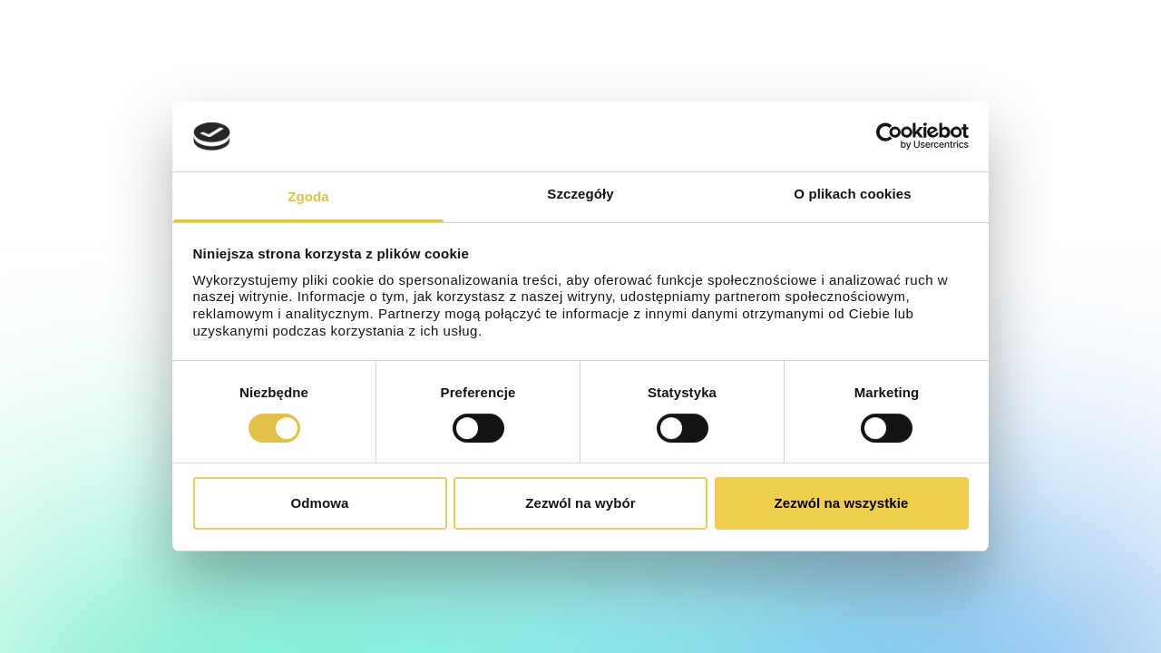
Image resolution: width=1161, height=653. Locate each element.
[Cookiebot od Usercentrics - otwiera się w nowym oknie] (889, 136)
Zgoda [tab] (308, 196)
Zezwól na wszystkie (842, 503)
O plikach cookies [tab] (852, 193)
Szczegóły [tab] (580, 193)
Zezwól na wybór (580, 503)
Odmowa (320, 503)
